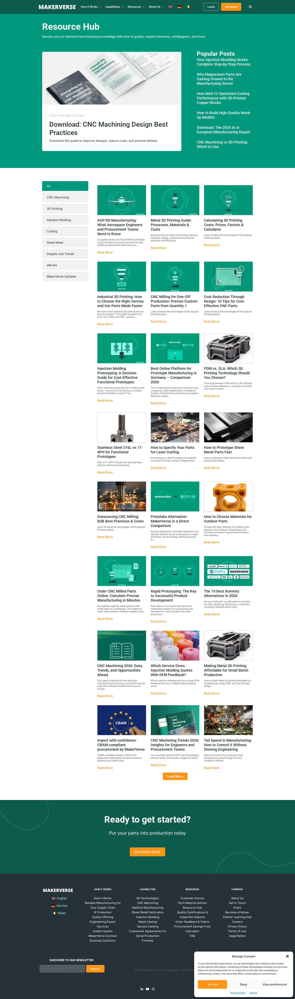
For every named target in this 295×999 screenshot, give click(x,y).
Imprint (253, 992)
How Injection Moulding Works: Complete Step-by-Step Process (223, 61)
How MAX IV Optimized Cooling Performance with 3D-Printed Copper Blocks (223, 98)
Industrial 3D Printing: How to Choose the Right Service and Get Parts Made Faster (120, 301)
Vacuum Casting (147, 926)
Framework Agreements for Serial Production (147, 933)
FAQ (192, 936)
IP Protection (103, 912)
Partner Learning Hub (237, 917)
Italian (59, 913)
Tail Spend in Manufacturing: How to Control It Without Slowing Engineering (228, 745)
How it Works (103, 898)
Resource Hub (192, 907)
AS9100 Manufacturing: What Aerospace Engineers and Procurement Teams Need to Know (119, 227)
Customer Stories (192, 898)
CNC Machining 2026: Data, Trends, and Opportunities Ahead (120, 670)
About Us (237, 898)
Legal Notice (237, 936)
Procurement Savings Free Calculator (192, 929)
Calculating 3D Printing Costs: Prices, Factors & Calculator (224, 225)
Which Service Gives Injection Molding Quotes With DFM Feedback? (171, 670)
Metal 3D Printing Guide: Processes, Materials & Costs (171, 225)
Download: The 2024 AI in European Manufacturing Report (223, 129)
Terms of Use (237, 931)
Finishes (147, 940)
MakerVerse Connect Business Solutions (103, 938)
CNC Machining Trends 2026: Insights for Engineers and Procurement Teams (175, 745)
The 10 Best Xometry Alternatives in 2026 (221, 593)
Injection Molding (147, 917)
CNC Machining (147, 903)
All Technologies (147, 898)
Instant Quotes (103, 931)
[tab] (65, 186)
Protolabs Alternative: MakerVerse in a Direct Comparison (170, 521)
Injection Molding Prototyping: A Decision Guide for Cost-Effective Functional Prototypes (117, 375)
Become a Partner (237, 912)
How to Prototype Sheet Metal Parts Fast (224, 449)
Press (237, 907)
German (60, 905)
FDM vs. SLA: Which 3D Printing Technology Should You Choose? (227, 373)
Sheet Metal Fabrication (148, 912)
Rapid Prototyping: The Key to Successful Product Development (173, 595)
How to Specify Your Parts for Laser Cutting (172, 449)
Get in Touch (237, 903)
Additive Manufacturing (147, 907)
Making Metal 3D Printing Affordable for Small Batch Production (226, 670)
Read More (105, 252)
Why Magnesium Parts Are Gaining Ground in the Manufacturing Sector (219, 79)
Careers (237, 922)
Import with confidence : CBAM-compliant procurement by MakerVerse (121, 745)
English (59, 898)
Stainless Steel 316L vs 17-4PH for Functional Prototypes (120, 452)
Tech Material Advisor (192, 903)
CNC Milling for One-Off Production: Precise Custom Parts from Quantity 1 (174, 301)
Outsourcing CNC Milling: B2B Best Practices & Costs (120, 518)
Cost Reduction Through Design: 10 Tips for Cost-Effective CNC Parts (224, 301)
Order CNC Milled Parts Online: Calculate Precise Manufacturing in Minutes (118, 595)
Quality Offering (102, 917)
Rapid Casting (147, 922)
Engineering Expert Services (103, 924)
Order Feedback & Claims (192, 922)
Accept (212, 984)
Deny (243, 984)
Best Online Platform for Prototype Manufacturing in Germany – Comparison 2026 (174, 375)
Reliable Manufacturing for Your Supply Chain (103, 905)
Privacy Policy (238, 992)
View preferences (275, 984)
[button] (287, 956)
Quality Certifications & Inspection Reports (192, 915)
